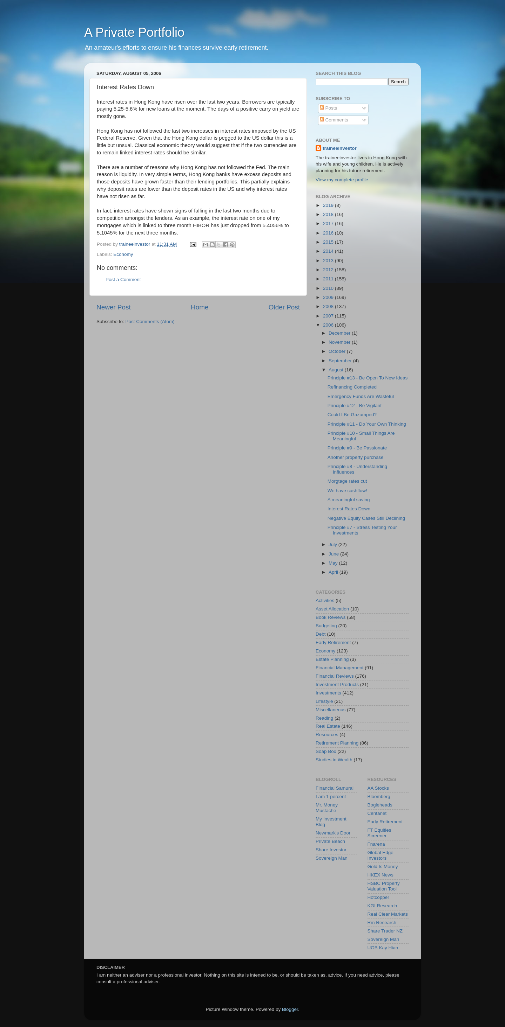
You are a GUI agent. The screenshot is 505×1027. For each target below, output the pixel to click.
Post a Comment (123, 279)
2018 (329, 214)
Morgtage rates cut (347, 481)
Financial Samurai (335, 788)
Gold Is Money (383, 866)
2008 (329, 306)
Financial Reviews (335, 676)
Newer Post (113, 307)
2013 (329, 260)
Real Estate (328, 726)
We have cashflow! (347, 490)
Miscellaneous (331, 709)
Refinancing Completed (352, 387)
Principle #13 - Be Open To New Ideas (368, 377)
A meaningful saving (349, 499)
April (334, 572)
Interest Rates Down (349, 508)
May (334, 563)
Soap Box (326, 751)
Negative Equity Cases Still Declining (366, 518)
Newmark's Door (333, 833)
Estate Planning (332, 659)
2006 (329, 325)
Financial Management (340, 667)
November (340, 342)
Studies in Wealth (334, 759)
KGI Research (382, 905)
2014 (329, 251)
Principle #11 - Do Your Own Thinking (367, 424)
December (340, 333)
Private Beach (330, 841)
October (338, 351)
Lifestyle (324, 701)
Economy (123, 254)
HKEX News (380, 875)
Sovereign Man (332, 858)
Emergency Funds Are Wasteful (361, 396)
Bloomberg (379, 796)
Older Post (284, 307)
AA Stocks (378, 788)
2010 (329, 288)
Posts (328, 108)
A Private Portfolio (134, 32)
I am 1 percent (331, 796)
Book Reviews (331, 617)
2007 (329, 316)
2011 (329, 278)
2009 (329, 297)
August (337, 369)
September (341, 360)
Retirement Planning (337, 743)
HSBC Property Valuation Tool (384, 886)
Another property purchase (356, 457)
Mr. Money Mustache (327, 807)
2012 (329, 269)
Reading (324, 718)
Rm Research (382, 922)
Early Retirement (333, 642)
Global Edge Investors (380, 855)
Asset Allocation (332, 609)
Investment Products (337, 684)
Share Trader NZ (385, 931)
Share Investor (331, 849)
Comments (334, 120)
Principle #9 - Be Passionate (357, 447)
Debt (321, 634)
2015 (329, 242)
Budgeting (326, 625)
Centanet (377, 813)
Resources (327, 734)
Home (199, 307)
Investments (328, 693)
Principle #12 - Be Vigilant (355, 405)
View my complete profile (342, 179)
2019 (329, 205)
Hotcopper (378, 897)
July (333, 544)
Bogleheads (380, 805)
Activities (325, 600)
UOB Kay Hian (383, 947)
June (334, 554)
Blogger (290, 1009)
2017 (329, 223)
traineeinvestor (340, 148)
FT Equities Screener (379, 832)
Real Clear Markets (388, 914)
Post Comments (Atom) (150, 321)
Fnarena (376, 844)
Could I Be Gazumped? (352, 414)
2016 (329, 233)
